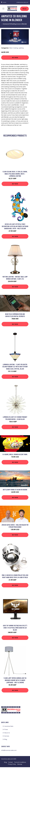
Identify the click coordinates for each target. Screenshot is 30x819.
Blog (5, 739)
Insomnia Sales (8, 726)
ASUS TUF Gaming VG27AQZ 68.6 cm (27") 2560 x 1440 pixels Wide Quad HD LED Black (15, 627)
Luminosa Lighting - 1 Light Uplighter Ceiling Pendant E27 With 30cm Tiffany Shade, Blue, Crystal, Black (15, 366)
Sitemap (19, 764)
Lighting (21, 48)
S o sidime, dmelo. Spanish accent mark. (15, 454)
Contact (10, 762)
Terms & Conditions (20, 762)
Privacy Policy (12, 764)
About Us (7, 733)
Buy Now (15, 57)
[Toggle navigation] (3, 8)
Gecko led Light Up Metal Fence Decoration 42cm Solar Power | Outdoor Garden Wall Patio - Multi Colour (15, 226)
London (4, 2)
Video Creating (13, 48)
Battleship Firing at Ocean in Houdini (15, 490)
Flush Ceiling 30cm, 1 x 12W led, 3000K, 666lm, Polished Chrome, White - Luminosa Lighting (15, 174)
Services (6, 736)
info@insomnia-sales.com (22, 2)
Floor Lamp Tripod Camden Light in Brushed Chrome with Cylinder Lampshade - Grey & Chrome (15, 680)
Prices (24, 9)
